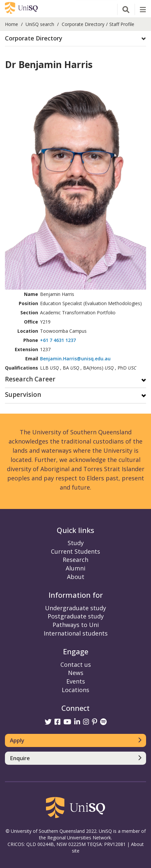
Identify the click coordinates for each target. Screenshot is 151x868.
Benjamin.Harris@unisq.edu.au (75, 358)
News (75, 673)
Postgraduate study (76, 616)
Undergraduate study (75, 608)
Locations (75, 690)
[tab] (75, 38)
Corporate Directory (83, 24)
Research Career (30, 379)
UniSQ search (40, 24)
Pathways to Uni (76, 625)
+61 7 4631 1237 (58, 340)
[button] (75, 38)
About (75, 577)
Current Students (75, 551)
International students (76, 633)
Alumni (75, 568)
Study (76, 543)
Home (11, 24)
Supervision (23, 395)
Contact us (75, 664)
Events (75, 681)
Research (75, 560)
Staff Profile (121, 24)
